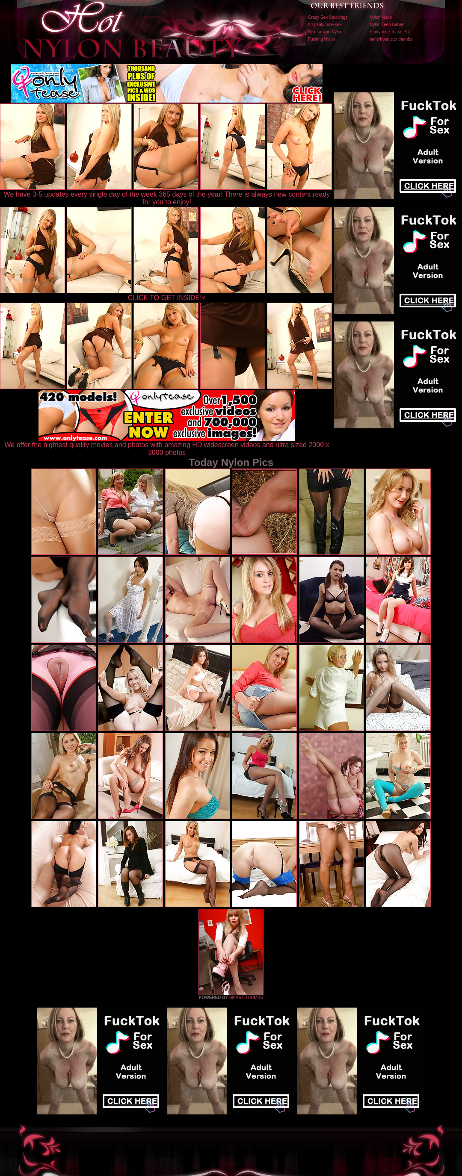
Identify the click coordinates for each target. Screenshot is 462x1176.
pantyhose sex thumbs (391, 39)
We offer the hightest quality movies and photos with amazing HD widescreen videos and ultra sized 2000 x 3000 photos (167, 445)
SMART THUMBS (246, 997)
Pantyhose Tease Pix (389, 31)
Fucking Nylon (321, 39)
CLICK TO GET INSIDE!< (167, 297)
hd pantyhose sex (324, 24)
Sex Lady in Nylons (326, 31)
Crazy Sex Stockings (327, 17)
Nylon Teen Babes (387, 24)
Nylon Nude (381, 17)
